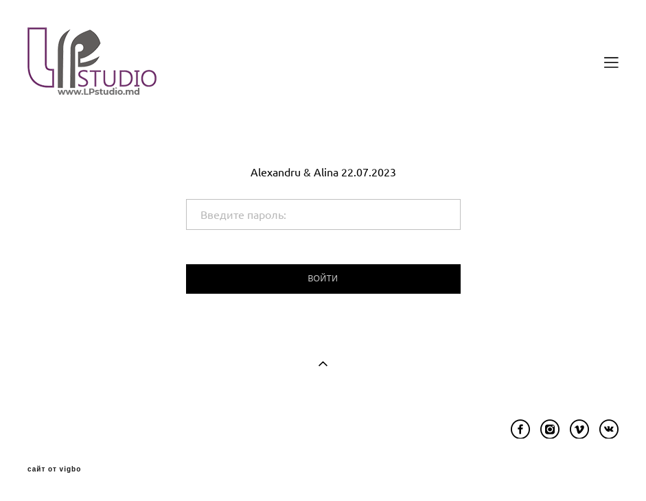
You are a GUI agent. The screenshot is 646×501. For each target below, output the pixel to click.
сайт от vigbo (54, 469)
